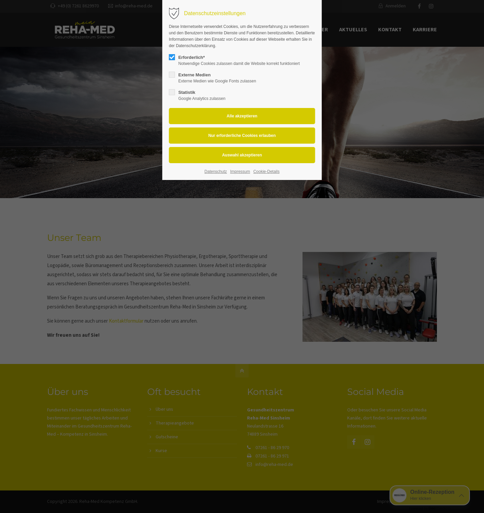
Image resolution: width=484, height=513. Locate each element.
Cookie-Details (266, 171)
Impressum (240, 171)
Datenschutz (215, 171)
